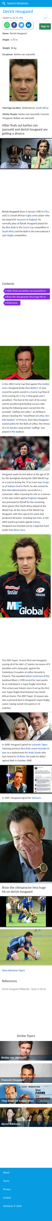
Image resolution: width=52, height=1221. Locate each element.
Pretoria (23, 419)
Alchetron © (12, 1206)
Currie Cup (28, 227)
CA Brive (21, 756)
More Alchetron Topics (13, 970)
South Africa (42, 107)
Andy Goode (34, 752)
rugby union (32, 215)
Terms (6, 1180)
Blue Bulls (11, 227)
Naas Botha (31, 387)
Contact (7, 1197)
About (6, 1172)
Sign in (45, 26)
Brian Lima (19, 529)
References (12, 302)
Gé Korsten (12, 427)
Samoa (36, 522)
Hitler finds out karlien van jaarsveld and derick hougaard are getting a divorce (26, 291)
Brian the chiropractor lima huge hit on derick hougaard (26, 297)
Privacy (6, 1189)
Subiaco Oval (14, 486)
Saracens (21, 219)
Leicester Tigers (39, 744)
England (33, 219)
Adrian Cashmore (34, 676)
